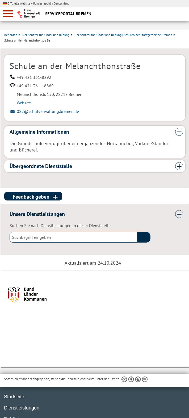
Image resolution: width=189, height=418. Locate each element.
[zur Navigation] (8, 13)
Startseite (14, 396)
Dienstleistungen (21, 408)
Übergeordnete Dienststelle (41, 166)
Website (24, 102)
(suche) (143, 237)
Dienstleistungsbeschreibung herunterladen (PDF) (184, 45)
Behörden (12, 35)
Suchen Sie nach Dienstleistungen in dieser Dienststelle (60, 225)
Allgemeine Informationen (39, 131)
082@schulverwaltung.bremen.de (48, 111)
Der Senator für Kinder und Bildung (47, 35)
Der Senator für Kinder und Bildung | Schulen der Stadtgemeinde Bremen (124, 35)
